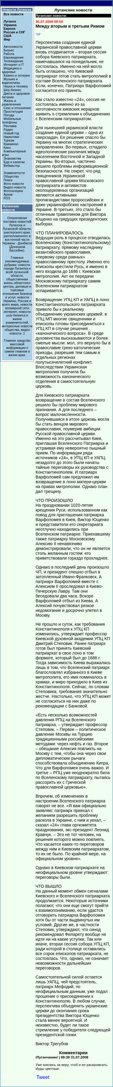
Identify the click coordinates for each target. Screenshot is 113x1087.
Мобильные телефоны (11, 120)
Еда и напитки (14, 162)
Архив (8, 194)
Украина (10, 25)
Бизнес (9, 50)
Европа (9, 28)
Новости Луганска (17, 9)
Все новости (14, 14)
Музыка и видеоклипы (11, 80)
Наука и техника (16, 86)
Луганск (10, 21)
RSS (7, 198)
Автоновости (13, 46)
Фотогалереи (13, 191)
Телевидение (13, 61)
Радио (8, 129)
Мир (7, 39)
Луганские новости (10, 208)
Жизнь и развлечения (11, 102)
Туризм (9, 140)
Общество (11, 176)
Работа (9, 54)
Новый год (11, 133)
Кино (7, 147)
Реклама (10, 126)
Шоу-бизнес (12, 90)
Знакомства (12, 158)
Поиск (8, 180)
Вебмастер (12, 165)
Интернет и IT (14, 64)
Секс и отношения (17, 108)
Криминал (11, 144)
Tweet (42, 1077)
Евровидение (14, 57)
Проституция (13, 111)
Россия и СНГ (14, 32)
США (7, 36)
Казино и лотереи (17, 75)
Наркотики (11, 137)
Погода (9, 115)
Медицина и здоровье (12, 70)
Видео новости (15, 187)
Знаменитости (14, 173)
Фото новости (14, 183)
